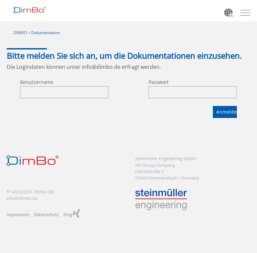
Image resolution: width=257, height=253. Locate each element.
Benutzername (36, 82)
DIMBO (20, 32)
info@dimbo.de (101, 67)
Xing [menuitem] (67, 215)
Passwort (159, 82)
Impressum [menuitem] (18, 215)
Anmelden (226, 112)
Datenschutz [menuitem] (46, 215)
